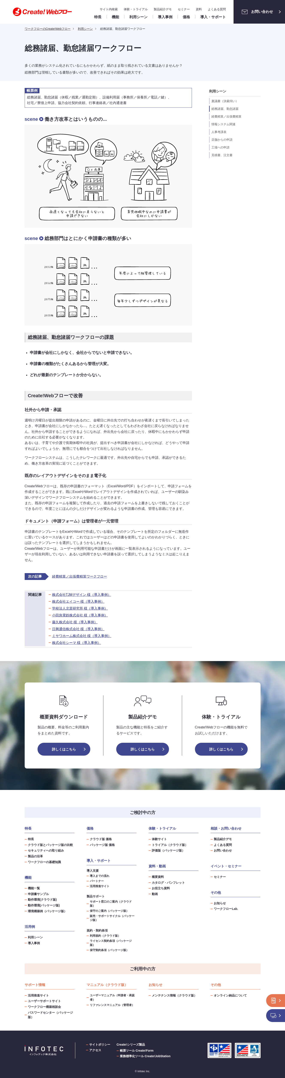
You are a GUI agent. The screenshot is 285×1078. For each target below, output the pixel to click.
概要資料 (158, 877)
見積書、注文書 (221, 155)
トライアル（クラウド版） (170, 845)
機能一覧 (34, 888)
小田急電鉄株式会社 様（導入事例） (80, 615)
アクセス (95, 1050)
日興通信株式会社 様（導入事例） (78, 629)
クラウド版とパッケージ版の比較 (50, 845)
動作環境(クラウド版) (42, 899)
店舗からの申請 (221, 139)
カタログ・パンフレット (168, 882)
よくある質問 (217, 9)
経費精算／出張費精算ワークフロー (79, 576)
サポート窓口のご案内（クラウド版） (111, 903)
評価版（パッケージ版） (168, 850)
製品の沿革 (35, 856)
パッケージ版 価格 (102, 845)
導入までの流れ (99, 875)
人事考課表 (218, 132)
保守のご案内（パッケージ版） (109, 910)
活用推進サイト (99, 886)
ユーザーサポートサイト (44, 1001)
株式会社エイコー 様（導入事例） (78, 601)
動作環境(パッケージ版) (44, 905)
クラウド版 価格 (101, 839)
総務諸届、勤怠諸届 (224, 108)
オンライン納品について (230, 995)
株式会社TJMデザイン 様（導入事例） (81, 594)
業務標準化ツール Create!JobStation (145, 1056)
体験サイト (159, 839)
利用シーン (35, 937)
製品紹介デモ (163, 9)
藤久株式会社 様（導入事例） (75, 622)
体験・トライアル (136, 9)
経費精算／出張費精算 (226, 116)
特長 (31, 839)
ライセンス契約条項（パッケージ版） (111, 943)
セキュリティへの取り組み (46, 850)
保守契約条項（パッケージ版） (109, 950)
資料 (199, 9)
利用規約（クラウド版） (105, 935)
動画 (155, 894)
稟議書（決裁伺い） (224, 101)
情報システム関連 (223, 124)
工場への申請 (220, 147)
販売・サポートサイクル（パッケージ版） (112, 918)
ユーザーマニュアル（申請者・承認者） (112, 997)
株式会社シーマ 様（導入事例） (76, 643)
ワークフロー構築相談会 (44, 1007)
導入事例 (34, 943)
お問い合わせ (256, 11)
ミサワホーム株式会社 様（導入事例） (81, 636)
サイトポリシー (99, 1044)
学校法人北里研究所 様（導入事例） (80, 608)
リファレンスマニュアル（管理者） (112, 1005)
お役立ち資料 (161, 888)
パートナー (97, 881)
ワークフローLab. (226, 908)
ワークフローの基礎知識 (44, 862)
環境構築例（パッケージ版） (47, 911)
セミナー (184, 9)
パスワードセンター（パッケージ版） (50, 1015)
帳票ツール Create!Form (137, 1050)
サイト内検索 (109, 9)
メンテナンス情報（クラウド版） (174, 995)
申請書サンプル (38, 894)
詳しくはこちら (64, 749)
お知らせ (220, 903)
